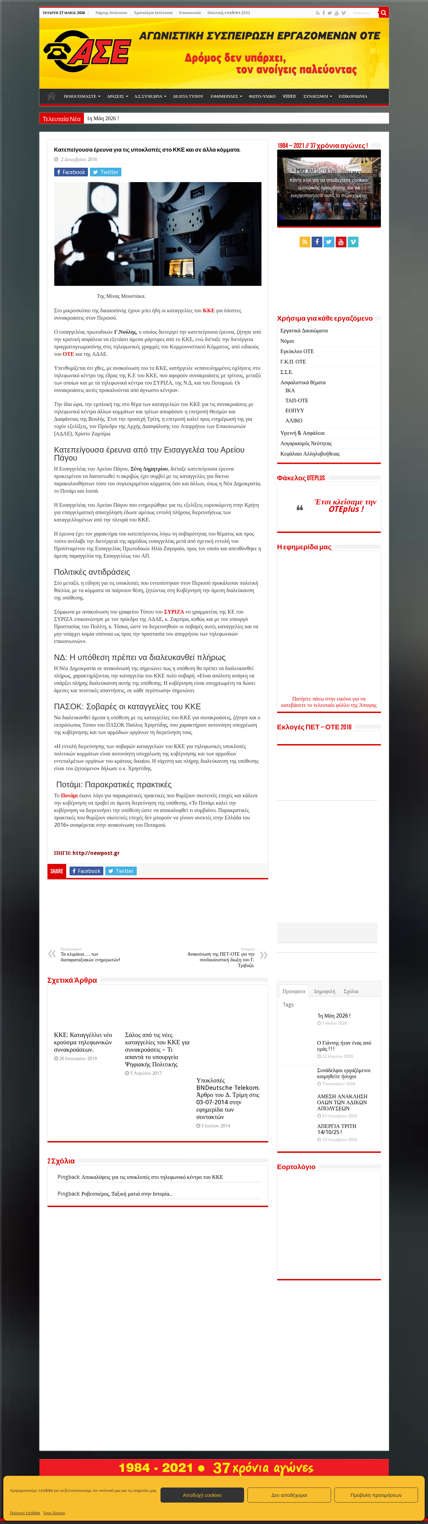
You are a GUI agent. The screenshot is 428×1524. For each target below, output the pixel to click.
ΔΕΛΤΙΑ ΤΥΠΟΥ (188, 96)
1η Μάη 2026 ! (103, 118)
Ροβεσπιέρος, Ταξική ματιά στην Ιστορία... (127, 1194)
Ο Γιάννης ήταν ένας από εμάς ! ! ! (344, 1090)
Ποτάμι (70, 795)
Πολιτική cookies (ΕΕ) (228, 12)
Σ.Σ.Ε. (287, 372)
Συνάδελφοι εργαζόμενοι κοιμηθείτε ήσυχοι (343, 1117)
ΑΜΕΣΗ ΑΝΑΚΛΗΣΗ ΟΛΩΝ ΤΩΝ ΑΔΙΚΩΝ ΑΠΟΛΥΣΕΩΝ (342, 1146)
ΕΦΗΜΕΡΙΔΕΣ (224, 96)
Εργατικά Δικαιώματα (304, 330)
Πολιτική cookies (25, 1513)
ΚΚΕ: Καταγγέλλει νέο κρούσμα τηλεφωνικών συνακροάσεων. (83, 1042)
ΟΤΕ (68, 354)
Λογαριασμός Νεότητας (306, 443)
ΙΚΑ (290, 390)
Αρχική (51, 96)
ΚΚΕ (209, 310)
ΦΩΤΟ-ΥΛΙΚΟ (262, 96)
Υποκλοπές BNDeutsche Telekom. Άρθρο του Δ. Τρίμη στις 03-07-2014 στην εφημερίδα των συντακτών (228, 1098)
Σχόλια (351, 1035)
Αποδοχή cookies (202, 1495)
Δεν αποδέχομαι (289, 1495)
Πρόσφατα (294, 1035)
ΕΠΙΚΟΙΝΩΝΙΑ (353, 96)
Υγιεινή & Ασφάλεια (303, 433)
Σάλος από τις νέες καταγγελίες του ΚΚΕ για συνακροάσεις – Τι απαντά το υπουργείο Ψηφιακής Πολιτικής (157, 1049)
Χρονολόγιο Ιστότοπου (153, 12)
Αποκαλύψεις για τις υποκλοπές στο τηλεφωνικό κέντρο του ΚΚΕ (152, 1177)
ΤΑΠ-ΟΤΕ (297, 400)
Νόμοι (287, 341)
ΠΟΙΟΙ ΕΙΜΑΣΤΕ (80, 96)
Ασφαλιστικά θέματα (303, 382)
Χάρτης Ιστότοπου (111, 12)
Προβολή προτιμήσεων (376, 1495)
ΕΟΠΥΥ (295, 410)
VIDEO (289, 96)
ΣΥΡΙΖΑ (174, 612)
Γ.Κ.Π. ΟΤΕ (293, 361)
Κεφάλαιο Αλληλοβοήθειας (310, 454)
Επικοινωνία (190, 12)
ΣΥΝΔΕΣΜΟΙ (315, 96)
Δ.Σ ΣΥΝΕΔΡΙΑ (149, 96)
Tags (288, 1048)
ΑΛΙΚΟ (294, 420)
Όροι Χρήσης (54, 1513)
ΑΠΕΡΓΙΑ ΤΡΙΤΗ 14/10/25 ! (336, 1173)
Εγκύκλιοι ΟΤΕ (297, 351)
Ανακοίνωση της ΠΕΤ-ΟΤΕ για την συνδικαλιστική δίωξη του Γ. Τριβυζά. (220, 957)
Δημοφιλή (324, 1035)
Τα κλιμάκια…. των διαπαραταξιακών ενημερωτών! (95, 954)
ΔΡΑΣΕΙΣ (115, 96)
